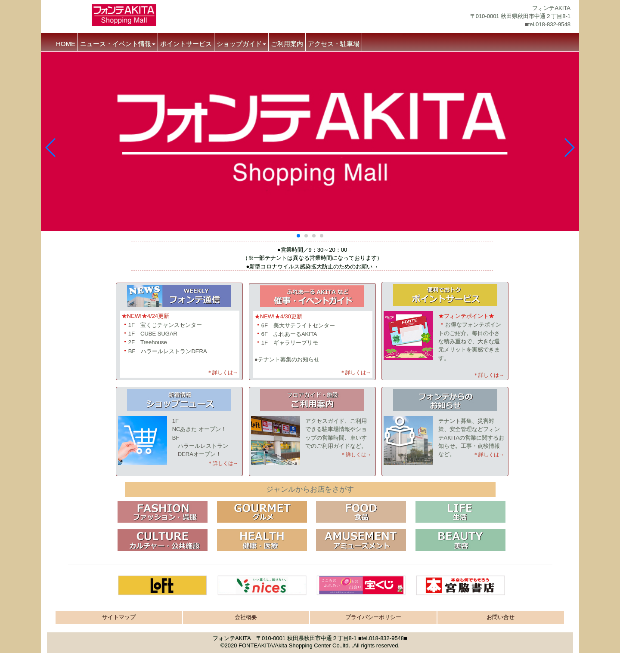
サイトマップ (119, 617)
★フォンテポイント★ (466, 316)
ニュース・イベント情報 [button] (117, 43)
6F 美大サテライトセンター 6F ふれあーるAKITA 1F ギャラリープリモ (294, 334)
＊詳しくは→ (222, 373)
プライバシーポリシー (373, 617)
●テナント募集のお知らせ (286, 359)
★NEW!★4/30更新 (278, 316)
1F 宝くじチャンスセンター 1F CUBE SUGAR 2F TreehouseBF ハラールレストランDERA (164, 333)
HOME (65, 43)
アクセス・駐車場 (334, 43)
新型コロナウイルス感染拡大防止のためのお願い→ (313, 266)
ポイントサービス (186, 43)
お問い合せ (501, 617)
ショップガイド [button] (241, 43)
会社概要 (246, 617)
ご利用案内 (287, 43)
